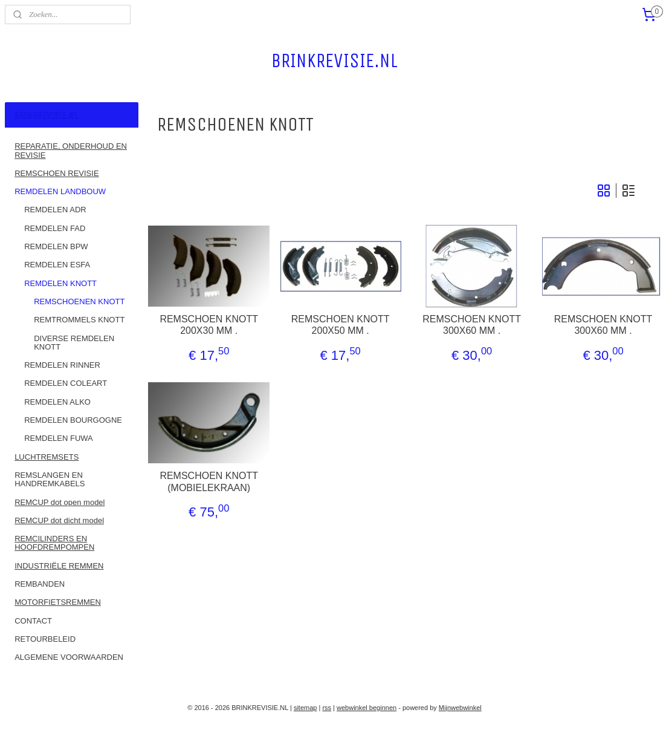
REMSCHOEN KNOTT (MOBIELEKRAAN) (209, 481)
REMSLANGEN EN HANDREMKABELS (50, 479)
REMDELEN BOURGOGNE (73, 420)
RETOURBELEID (45, 639)
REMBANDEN (40, 583)
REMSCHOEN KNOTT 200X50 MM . (340, 325)
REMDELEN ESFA (57, 264)
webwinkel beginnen (366, 707)
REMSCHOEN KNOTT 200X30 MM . (209, 325)
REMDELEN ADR (55, 209)
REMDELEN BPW (56, 246)
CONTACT (33, 620)
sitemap (305, 707)
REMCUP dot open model (60, 502)
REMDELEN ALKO (57, 401)
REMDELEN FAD (54, 228)
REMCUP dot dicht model (59, 520)
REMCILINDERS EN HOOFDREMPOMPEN (54, 543)
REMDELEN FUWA (58, 438)
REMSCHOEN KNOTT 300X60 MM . (471, 325)
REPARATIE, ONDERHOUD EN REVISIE (71, 150)
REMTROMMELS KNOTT (79, 319)
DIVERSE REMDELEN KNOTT (74, 342)
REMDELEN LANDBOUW (60, 191)
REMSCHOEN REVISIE (57, 173)
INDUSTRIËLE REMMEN (59, 565)
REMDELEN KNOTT (60, 283)
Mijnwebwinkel (460, 707)
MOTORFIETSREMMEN (58, 602)
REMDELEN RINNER (62, 365)
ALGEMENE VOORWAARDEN (69, 657)
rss (326, 707)
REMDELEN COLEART (65, 383)
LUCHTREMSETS (47, 456)
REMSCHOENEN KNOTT (79, 301)
